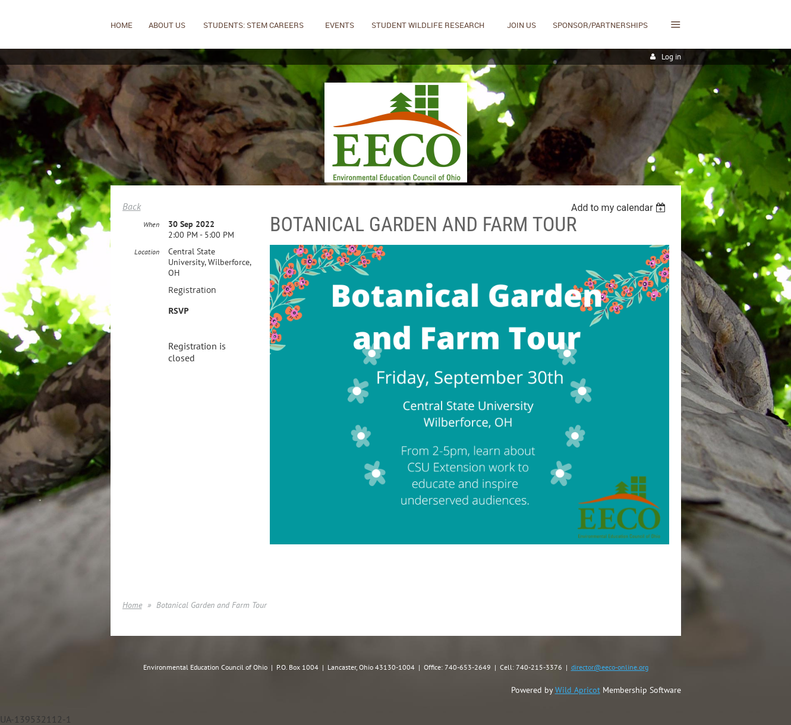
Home (132, 605)
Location (146, 251)
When (151, 224)
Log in (671, 57)
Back (131, 206)
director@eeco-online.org (609, 667)
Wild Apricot (577, 690)
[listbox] (620, 207)
